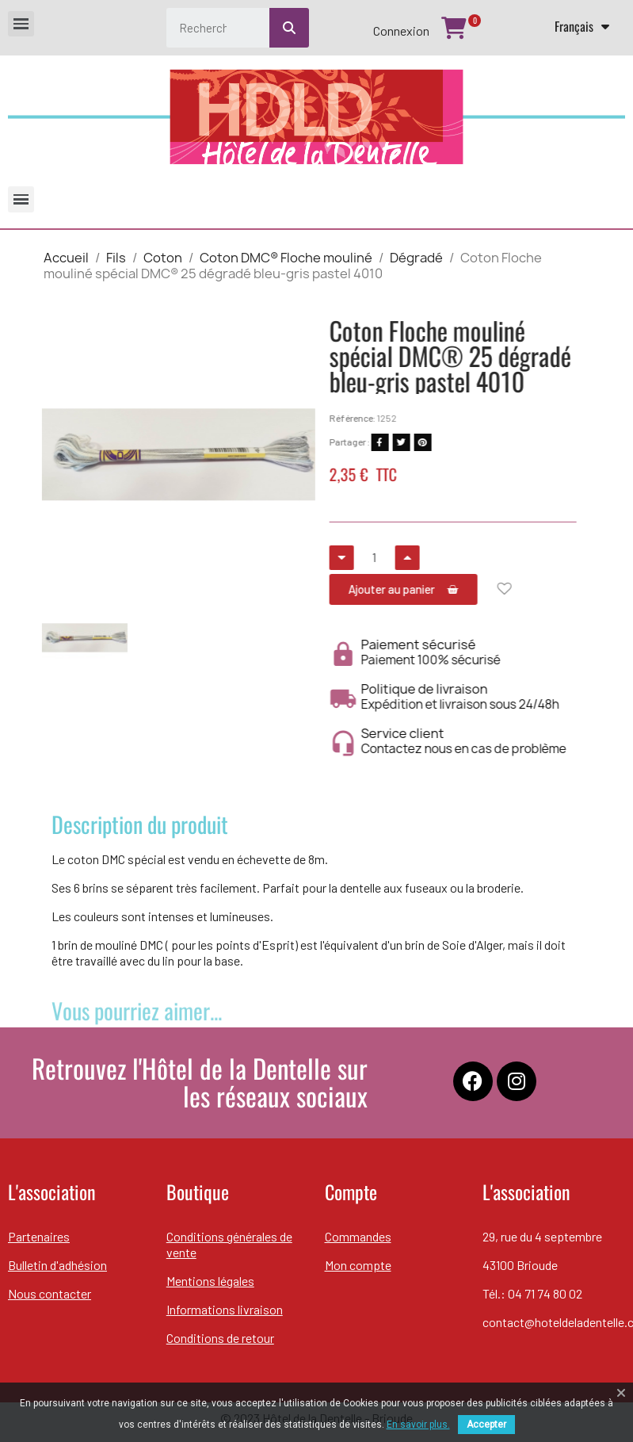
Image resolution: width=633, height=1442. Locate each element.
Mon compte (358, 1264)
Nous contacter (49, 1293)
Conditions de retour (220, 1337)
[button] (49, 454)
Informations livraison (224, 1309)
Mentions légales (210, 1280)
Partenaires (39, 1236)
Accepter (486, 1424)
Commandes (358, 1236)
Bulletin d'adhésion (57, 1264)
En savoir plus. (418, 1424)
